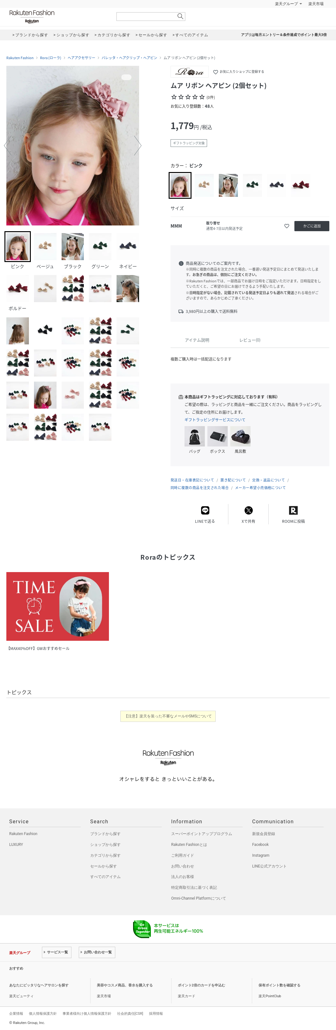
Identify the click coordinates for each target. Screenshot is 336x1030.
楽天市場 (316, 4)
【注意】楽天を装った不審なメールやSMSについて (168, 716)
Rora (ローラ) (50, 57)
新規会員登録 (263, 834)
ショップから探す (105, 844)
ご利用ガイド (182, 855)
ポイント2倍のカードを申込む (201, 985)
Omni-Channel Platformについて (198, 898)
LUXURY (16, 844)
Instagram (260, 855)
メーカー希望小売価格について (260, 487)
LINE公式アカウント (269, 866)
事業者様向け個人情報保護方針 (87, 1013)
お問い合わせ (182, 866)
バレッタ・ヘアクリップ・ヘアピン (129, 57)
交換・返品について (268, 480)
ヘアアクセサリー (81, 57)
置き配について (233, 480)
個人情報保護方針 (43, 1013)
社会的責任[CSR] (130, 1013)
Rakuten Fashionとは (189, 844)
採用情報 (156, 1013)
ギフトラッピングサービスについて (215, 420)
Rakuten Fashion (58, 17)
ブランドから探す (105, 834)
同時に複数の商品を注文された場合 (200, 487)
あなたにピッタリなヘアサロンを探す (39, 985)
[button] (7, 146)
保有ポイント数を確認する (279, 985)
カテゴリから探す (105, 855)
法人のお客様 (182, 876)
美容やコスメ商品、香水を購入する (125, 985)
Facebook (260, 844)
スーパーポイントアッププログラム (201, 834)
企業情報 (16, 1013)
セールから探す (103, 866)
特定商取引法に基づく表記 (194, 887)
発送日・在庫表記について (192, 480)
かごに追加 (312, 226)
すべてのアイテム (105, 876)
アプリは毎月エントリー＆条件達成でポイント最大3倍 (284, 35)
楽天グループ (286, 4)
